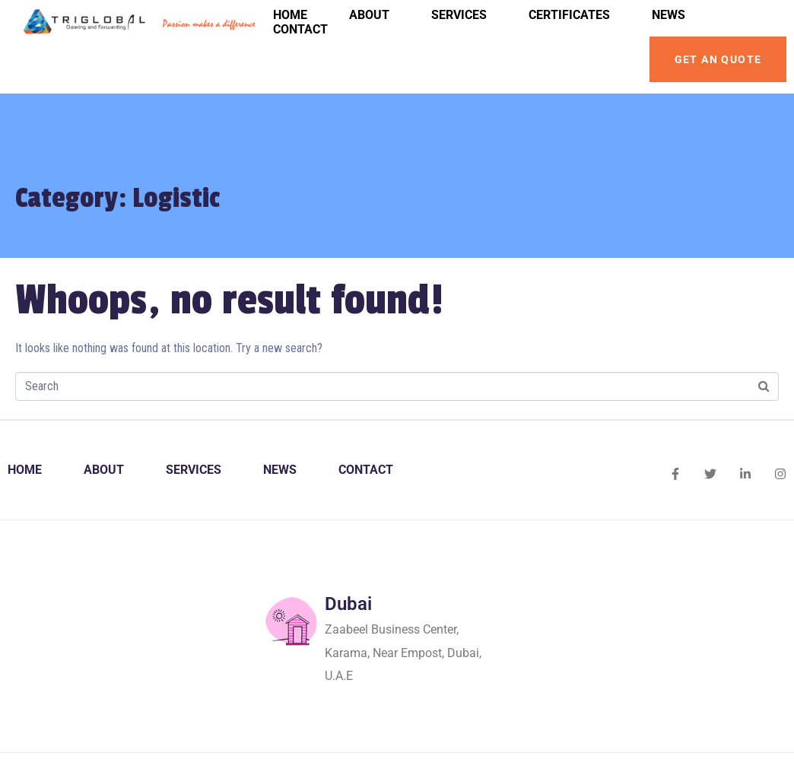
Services (459, 15)
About (369, 15)
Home (290, 15)
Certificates (569, 15)
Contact (300, 29)
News (668, 15)
